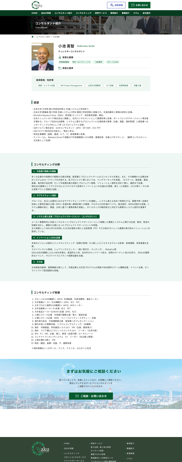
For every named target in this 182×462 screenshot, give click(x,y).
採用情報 (119, 5)
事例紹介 (114, 12)
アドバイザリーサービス (74, 460)
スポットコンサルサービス (75, 457)
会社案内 (146, 12)
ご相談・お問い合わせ (94, 396)
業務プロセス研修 (98, 454)
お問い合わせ (142, 5)
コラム (136, 12)
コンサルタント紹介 (63, 12)
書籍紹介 (126, 12)
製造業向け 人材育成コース (102, 458)
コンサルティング (71, 453)
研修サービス (96, 443)
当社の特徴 (46, 12)
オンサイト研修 (97, 450)
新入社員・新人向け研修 (101, 447)
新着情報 (130, 453)
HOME (34, 12)
